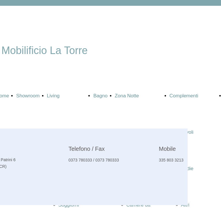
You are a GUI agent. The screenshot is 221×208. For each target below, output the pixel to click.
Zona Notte (127, 96)
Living (53, 96)
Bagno (100, 96)
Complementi (183, 96)
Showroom (27, 96)
